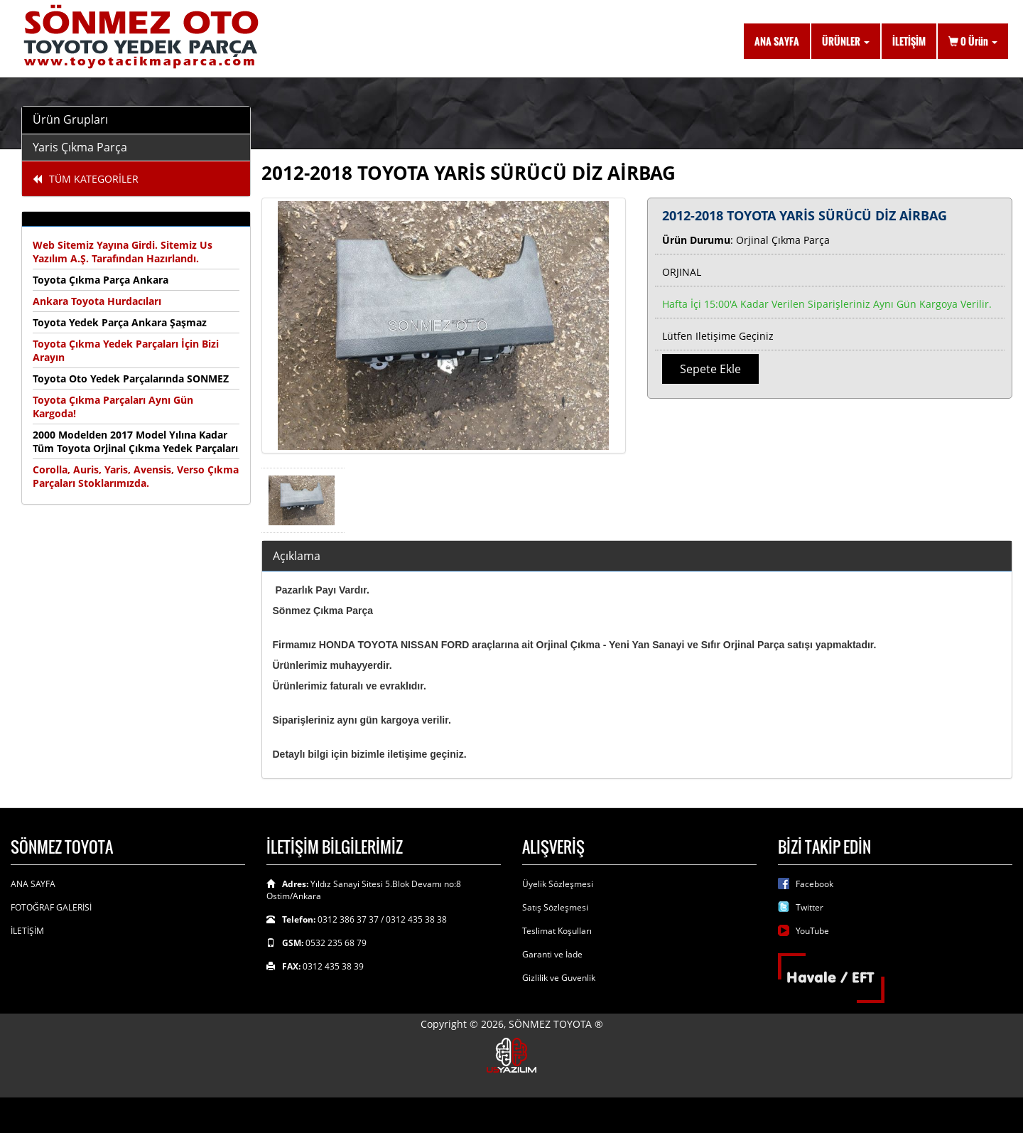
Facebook (814, 884)
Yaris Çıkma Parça (80, 147)
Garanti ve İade (552, 954)
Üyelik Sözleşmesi (557, 884)
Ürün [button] (972, 40)
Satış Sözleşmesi (555, 907)
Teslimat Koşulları (557, 931)
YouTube (812, 931)
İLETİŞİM (909, 40)
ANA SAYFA (776, 40)
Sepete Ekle (710, 369)
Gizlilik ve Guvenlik (558, 978)
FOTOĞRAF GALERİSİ (51, 907)
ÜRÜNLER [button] (846, 40)
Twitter (809, 907)
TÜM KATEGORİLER (86, 179)
